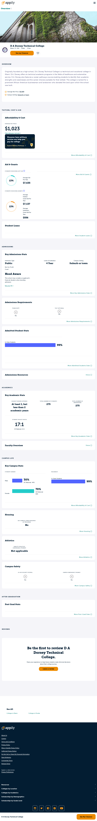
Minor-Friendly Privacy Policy (10, 748)
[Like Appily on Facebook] (48, 808)
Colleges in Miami (12, 713)
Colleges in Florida (34, 713)
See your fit (8, 286)
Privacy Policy (5, 745)
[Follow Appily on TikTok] (54, 808)
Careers (3, 738)
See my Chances (22, 53)
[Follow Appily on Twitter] (41, 808)
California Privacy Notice (8, 751)
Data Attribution (6, 757)
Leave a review (48, 669)
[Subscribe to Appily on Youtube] (61, 808)
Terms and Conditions (8, 741)
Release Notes (5, 763)
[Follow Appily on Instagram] (35, 808)
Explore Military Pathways (16, 145)
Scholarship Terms (7, 760)
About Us (4, 735)
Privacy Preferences (7, 772)
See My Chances (86, 817)
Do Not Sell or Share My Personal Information (15, 754)
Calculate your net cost (12, 133)
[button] (38, 53)
